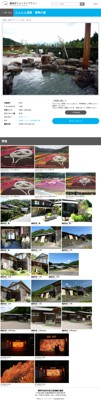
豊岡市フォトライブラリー (45, 399)
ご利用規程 (76, 112)
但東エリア (23, 117)
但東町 (21, 120)
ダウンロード (75, 121)
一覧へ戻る (7, 13)
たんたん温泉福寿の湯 (32, 120)
